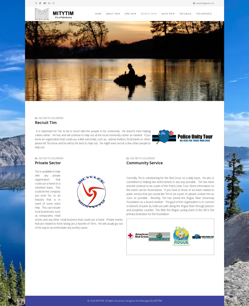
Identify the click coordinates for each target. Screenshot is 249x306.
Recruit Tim (147, 13)
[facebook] (36, 3)
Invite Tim (166, 13)
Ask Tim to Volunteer (51, 118)
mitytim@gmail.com (205, 3)
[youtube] (45, 3)
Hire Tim (129, 13)
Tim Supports (204, 13)
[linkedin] (49, 3)
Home (98, 13)
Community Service (145, 162)
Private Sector (48, 162)
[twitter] (40, 3)
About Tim (112, 13)
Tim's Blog (185, 13)
